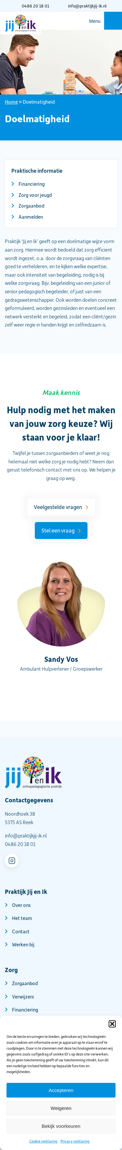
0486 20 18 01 (35, 5)
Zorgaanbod (31, 205)
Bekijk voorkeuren (61, 1126)
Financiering (32, 184)
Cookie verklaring (43, 1141)
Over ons (21, 905)
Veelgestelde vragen (58, 506)
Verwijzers (23, 996)
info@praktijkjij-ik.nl (87, 5)
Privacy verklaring (75, 1141)
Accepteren (61, 1090)
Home (11, 101)
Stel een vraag (58, 530)
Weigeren (61, 1108)
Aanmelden (31, 216)
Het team (22, 918)
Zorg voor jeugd (35, 195)
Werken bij (23, 944)
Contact (21, 931)
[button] (112, 1024)
